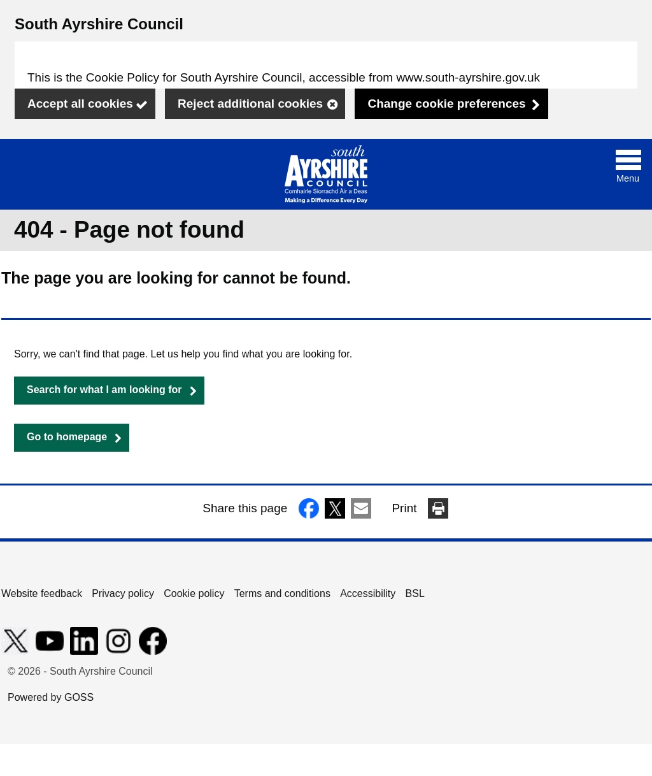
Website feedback (41, 593)
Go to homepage (67, 436)
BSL (415, 593)
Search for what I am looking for (104, 389)
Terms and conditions (282, 593)
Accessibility (367, 593)
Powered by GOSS (51, 697)
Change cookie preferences (446, 103)
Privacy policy (123, 593)
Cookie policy (194, 593)
